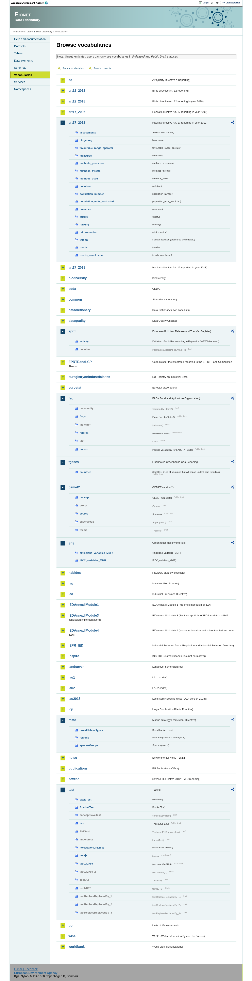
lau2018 (75, 698)
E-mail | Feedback (26, 969)
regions (84, 737)
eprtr (72, 331)
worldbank (77, 946)
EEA (30, 3)
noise (73, 757)
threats (84, 239)
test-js (83, 855)
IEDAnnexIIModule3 (84, 615)
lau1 (72, 677)
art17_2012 (77, 122)
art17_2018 (77, 267)
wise (72, 936)
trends (84, 247)
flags (83, 416)
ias (71, 583)
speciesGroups (89, 745)
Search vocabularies (73, 68)
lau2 (72, 688)
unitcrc (84, 449)
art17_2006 (77, 112)
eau (82, 823)
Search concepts (102, 68)
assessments (88, 132)
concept (85, 497)
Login (205, 2)
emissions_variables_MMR (96, 552)
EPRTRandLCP (80, 362)
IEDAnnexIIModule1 (84, 604)
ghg (71, 542)
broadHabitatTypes (91, 730)
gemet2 (74, 487)
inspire (74, 656)
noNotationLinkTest (92, 847)
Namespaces (22, 89)
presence (85, 209)
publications (78, 768)
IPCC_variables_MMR (93, 560)
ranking (84, 224)
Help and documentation (30, 39)
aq (70, 80)
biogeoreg (86, 140)
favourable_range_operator (96, 147)
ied (71, 594)
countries (85, 472)
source (84, 513)
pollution (85, 186)
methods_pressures (92, 163)
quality (84, 216)
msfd (72, 720)
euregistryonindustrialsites (89, 377)
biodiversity (78, 278)
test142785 (86, 863)
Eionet (30, 31)
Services (19, 82)
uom (72, 925)
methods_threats (90, 170)
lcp (71, 709)
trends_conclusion (91, 255)
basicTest (85, 799)
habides (75, 572)
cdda (72, 288)
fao (71, 398)
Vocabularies (23, 75)
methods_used (89, 178)
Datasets (20, 46)
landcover (76, 666)
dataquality (77, 320)
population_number (92, 193)
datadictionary (80, 310)
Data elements (23, 60)
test (71, 789)
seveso (74, 779)
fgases (74, 462)
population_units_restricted (97, 201)
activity (84, 341)
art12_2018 (77, 101)
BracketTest (87, 807)
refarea (84, 432)
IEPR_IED (76, 645)
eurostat (75, 387)
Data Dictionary (44, 31)
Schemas (20, 67)
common (75, 299)
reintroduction (88, 232)
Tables (18, 53)
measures (86, 155)
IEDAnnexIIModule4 (84, 630)
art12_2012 (77, 90)
